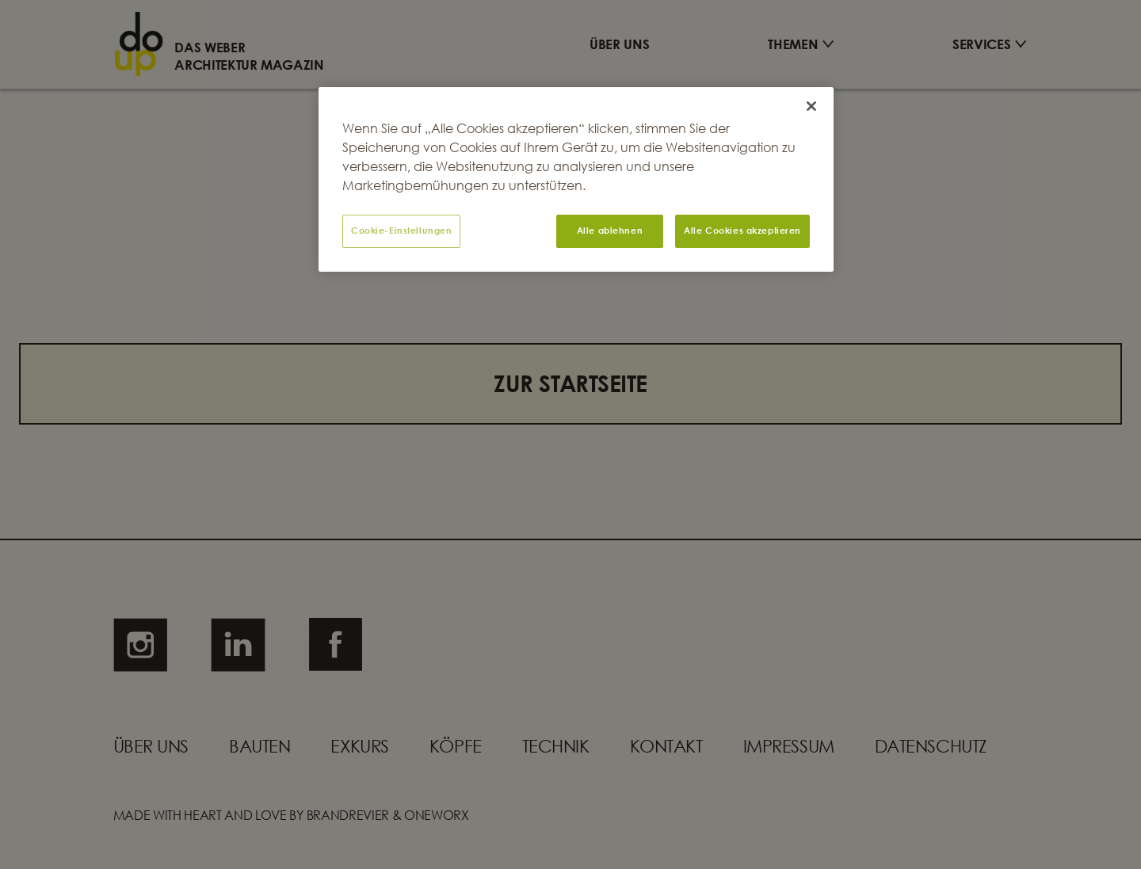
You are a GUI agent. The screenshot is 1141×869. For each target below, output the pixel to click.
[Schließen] (811, 106)
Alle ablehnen (610, 230)
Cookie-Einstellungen (401, 230)
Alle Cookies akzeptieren (742, 230)
